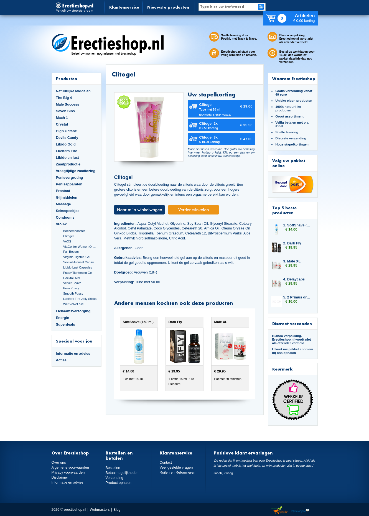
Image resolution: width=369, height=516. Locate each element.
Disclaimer (60, 477)
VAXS (67, 241)
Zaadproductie (68, 164)
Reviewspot (300, 510)
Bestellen (113, 468)
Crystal (62, 124)
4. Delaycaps (294, 279)
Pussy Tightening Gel (78, 272)
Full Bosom (71, 251)
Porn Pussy (71, 288)
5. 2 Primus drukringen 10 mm (297, 297)
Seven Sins (65, 111)
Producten (66, 78)
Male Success (67, 104)
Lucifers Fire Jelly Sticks (79, 298)
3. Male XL (292, 261)
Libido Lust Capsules (77, 267)
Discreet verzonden (292, 323)
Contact (166, 462)
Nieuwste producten (168, 7)
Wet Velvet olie (73, 304)
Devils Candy (67, 138)
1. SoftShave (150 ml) (297, 225)
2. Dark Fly (292, 243)
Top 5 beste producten (284, 210)
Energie (62, 318)
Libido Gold (66, 144)
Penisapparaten (69, 184)
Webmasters (100, 509)
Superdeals (65, 324)
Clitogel (68, 236)
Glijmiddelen (66, 197)
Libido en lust (67, 157)
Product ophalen (118, 483)
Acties (61, 360)
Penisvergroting (69, 177)
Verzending (114, 478)
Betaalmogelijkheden (122, 473)
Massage (63, 204)
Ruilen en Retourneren (177, 472)
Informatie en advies (73, 353)
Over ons (59, 462)
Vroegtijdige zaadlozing (76, 171)
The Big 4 (64, 98)
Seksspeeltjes (68, 211)
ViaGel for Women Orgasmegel (80, 246)
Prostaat (63, 191)
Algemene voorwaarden (70, 467)
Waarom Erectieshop (293, 78)
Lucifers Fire (66, 151)
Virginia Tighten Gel (76, 257)
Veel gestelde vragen (176, 467)
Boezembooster (74, 231)
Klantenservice (124, 7)
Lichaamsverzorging (73, 311)
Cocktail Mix (71, 278)
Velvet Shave (72, 283)
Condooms (65, 217)
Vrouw (61, 224)
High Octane (66, 131)
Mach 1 (62, 118)
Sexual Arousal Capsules (80, 262)
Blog (117, 509)
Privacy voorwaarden (68, 472)
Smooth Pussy (73, 293)
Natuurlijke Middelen (73, 91)
